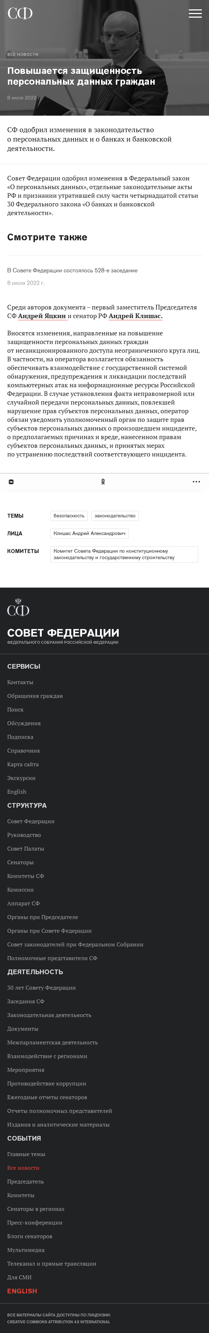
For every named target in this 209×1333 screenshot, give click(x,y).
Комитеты (21, 1195)
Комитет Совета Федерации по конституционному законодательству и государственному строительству (114, 554)
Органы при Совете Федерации (49, 930)
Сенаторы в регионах (35, 1208)
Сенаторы (20, 862)
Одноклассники (103, 482)
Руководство (24, 834)
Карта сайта (23, 764)
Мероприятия (25, 1069)
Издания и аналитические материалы (58, 1124)
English (16, 791)
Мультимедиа (26, 1249)
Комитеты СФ (25, 875)
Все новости (22, 54)
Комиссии (20, 889)
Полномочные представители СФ (52, 958)
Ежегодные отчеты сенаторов (47, 1097)
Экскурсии (21, 777)
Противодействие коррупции (46, 1083)
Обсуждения (24, 723)
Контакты (20, 682)
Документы (22, 1028)
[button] (194, 15)
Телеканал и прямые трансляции (51, 1263)
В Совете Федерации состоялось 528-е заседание (72, 270)
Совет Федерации (31, 821)
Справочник (23, 750)
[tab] (104, 482)
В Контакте (10, 482)
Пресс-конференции (35, 1222)
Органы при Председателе (42, 916)
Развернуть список (197, 482)
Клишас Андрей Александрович (90, 533)
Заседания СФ (26, 1001)
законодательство (115, 515)
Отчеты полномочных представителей (59, 1110)
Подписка (20, 736)
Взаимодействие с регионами (47, 1056)
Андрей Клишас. (136, 316)
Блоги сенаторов (29, 1236)
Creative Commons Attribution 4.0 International (58, 1321)
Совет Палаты (25, 848)
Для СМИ (19, 1277)
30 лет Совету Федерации (41, 987)
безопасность (69, 515)
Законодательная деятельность (49, 1014)
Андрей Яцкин (43, 316)
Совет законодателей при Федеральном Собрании (75, 944)
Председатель (25, 1181)
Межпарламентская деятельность (52, 1042)
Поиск (15, 709)
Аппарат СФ (23, 903)
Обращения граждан (35, 695)
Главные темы (26, 1154)
